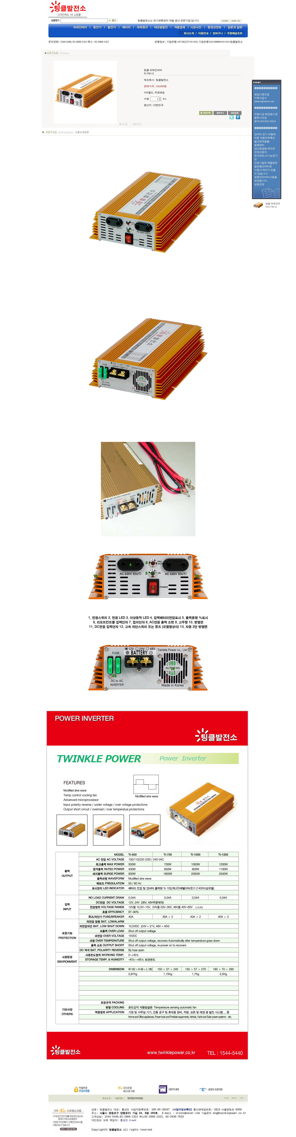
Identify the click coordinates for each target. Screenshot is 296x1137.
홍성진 (124, 1120)
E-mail (132, 1120)
